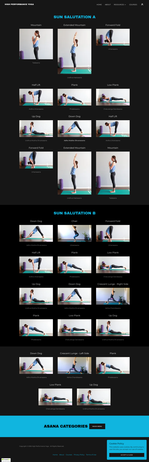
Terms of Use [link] (91, 455)
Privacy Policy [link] (79, 455)
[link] (19, 4)
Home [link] (99, 5)
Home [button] (55, 455)
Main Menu (97, 426)
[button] (120, 4)
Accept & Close (127, 455)
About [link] (108, 5)
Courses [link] (133, 5)
